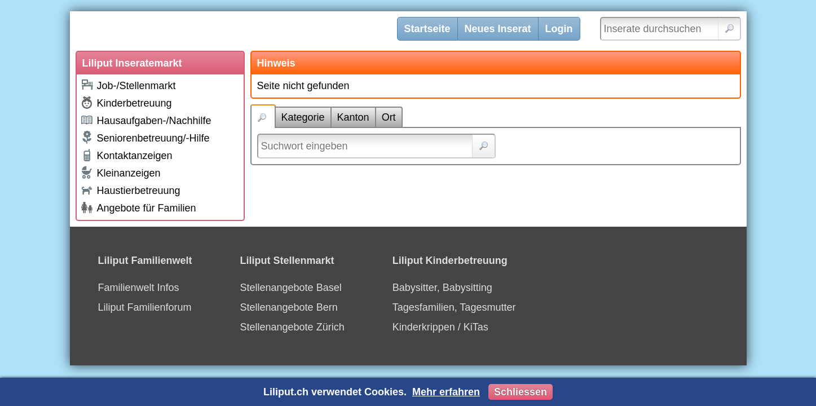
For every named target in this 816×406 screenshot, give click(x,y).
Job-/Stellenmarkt (128, 84)
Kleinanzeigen (120, 172)
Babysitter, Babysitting (442, 287)
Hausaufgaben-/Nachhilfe (145, 119)
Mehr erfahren (446, 392)
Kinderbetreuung (126, 102)
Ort (389, 117)
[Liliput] (242, 31)
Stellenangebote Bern (289, 307)
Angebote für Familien (138, 207)
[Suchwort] (376, 146)
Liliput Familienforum (145, 307)
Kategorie (303, 117)
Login (559, 28)
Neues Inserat (498, 28)
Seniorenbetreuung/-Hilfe (145, 137)
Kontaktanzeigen (126, 155)
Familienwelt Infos (138, 287)
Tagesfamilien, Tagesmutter (454, 307)
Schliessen (520, 392)
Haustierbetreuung (130, 189)
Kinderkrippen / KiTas (440, 327)
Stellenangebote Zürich (292, 327)
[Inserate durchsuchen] (670, 29)
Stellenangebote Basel (291, 287)
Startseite (427, 28)
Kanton (353, 117)
